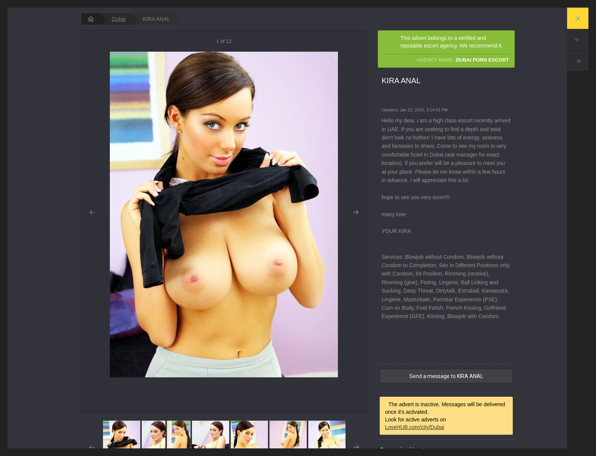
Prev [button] (92, 212)
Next (577, 60)
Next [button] (355, 212)
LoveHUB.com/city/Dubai (414, 427)
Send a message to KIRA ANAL (446, 376)
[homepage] (90, 19)
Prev (577, 39)
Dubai (119, 19)
